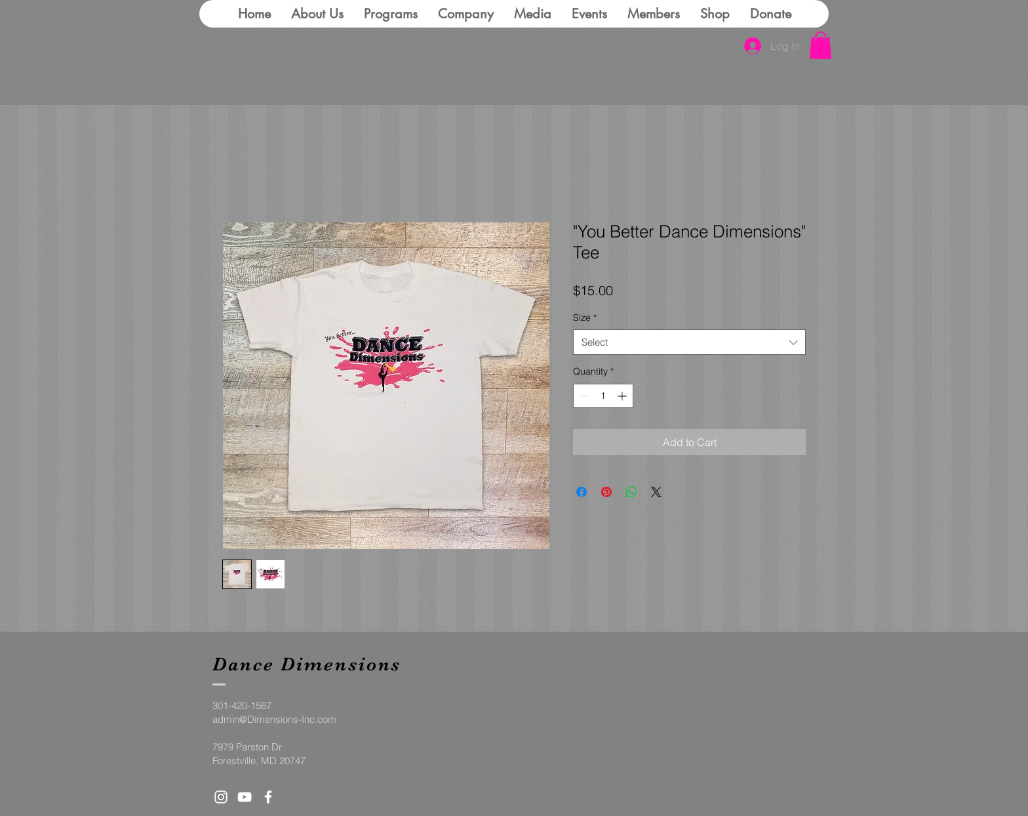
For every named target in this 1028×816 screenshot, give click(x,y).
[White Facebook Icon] (268, 797)
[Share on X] (656, 492)
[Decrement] (583, 395)
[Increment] (623, 395)
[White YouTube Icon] (244, 797)
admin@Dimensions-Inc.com (274, 719)
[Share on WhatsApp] (631, 492)
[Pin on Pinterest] (606, 492)
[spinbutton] (603, 395)
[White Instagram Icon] (220, 797)
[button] (820, 45)
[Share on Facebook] (581, 492)
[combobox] (689, 342)
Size (585, 317)
